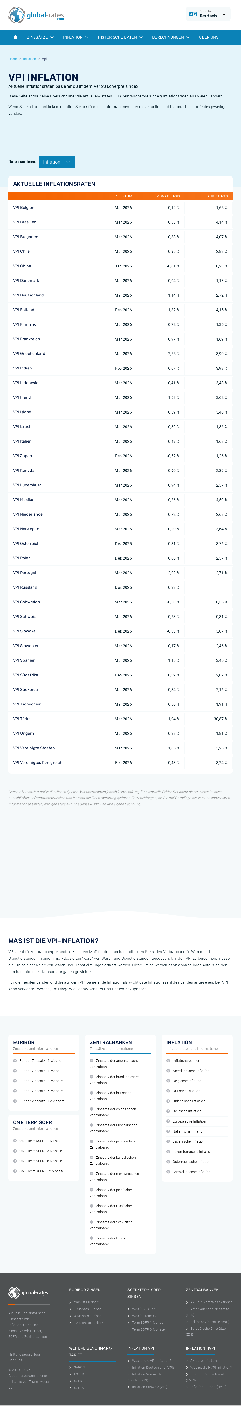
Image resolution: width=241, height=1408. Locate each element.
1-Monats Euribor (85, 1309)
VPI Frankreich (26, 339)
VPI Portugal (24, 572)
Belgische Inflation (183, 1081)
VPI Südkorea (25, 689)
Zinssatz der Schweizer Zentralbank (111, 1225)
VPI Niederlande (28, 514)
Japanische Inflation (185, 1142)
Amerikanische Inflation (188, 1071)
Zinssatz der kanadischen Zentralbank (113, 1161)
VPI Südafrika (25, 675)
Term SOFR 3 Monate (146, 1329)
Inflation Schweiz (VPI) (147, 1387)
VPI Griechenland (29, 353)
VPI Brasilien (24, 222)
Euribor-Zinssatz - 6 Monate (38, 1091)
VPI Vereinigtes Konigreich (37, 762)
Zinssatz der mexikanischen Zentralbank (114, 1177)
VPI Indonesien (27, 382)
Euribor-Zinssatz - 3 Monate (38, 1081)
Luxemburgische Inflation (189, 1152)
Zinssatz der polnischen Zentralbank (111, 1193)
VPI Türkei (22, 718)
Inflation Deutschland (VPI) (150, 1367)
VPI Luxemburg (27, 485)
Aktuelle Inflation (201, 1361)
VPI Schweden (26, 602)
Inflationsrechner (183, 1061)
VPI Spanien (24, 660)
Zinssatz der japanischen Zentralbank (112, 1144)
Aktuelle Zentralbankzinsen (209, 1302)
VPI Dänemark (26, 280)
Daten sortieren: (22, 161)
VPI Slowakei (25, 631)
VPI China (22, 266)
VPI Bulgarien (25, 236)
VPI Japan (22, 456)
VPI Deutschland (28, 295)
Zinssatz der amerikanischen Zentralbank (115, 1064)
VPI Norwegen (26, 529)
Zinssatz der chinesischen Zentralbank (113, 1112)
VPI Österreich (26, 543)
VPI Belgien (23, 207)
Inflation (75, 37)
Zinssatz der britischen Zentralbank (111, 1096)
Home (12, 59)
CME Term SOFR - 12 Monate (38, 1171)
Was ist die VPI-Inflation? (149, 1361)
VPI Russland (25, 587)
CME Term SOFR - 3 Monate (37, 1151)
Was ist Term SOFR (144, 1316)
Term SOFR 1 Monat (145, 1322)
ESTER (76, 1374)
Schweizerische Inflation (188, 1172)
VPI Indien (22, 368)
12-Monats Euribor (86, 1323)
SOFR (75, 1381)
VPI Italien (22, 441)
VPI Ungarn (23, 733)
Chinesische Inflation (185, 1101)
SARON (77, 1367)
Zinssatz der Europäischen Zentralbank (113, 1128)
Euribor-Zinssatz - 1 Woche (37, 1061)
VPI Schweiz (24, 616)
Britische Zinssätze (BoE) (208, 1322)
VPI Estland (23, 309)
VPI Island (22, 412)
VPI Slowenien (26, 645)
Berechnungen (170, 37)
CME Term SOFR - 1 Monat (36, 1141)
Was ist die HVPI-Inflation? (209, 1367)
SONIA (76, 1388)
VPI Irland (22, 397)
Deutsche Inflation (183, 1111)
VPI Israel (21, 426)
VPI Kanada (23, 470)
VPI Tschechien (27, 704)
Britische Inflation (183, 1091)
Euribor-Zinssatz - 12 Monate (38, 1101)
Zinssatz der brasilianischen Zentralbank (114, 1080)
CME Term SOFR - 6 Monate (37, 1161)
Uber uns (15, 1360)
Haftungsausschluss (24, 1354)
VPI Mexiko (23, 499)
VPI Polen (22, 558)
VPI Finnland (25, 324)
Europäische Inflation (186, 1121)
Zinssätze (40, 37)
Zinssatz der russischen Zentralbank (111, 1209)
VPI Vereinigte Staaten (34, 748)
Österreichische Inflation (188, 1162)
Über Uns (208, 37)
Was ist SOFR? (141, 1309)
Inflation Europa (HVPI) (206, 1387)
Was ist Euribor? (84, 1302)
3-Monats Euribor (85, 1316)
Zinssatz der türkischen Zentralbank (111, 1241)
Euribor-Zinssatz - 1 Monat (37, 1071)
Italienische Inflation (185, 1132)
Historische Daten (120, 37)
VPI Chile (21, 251)
